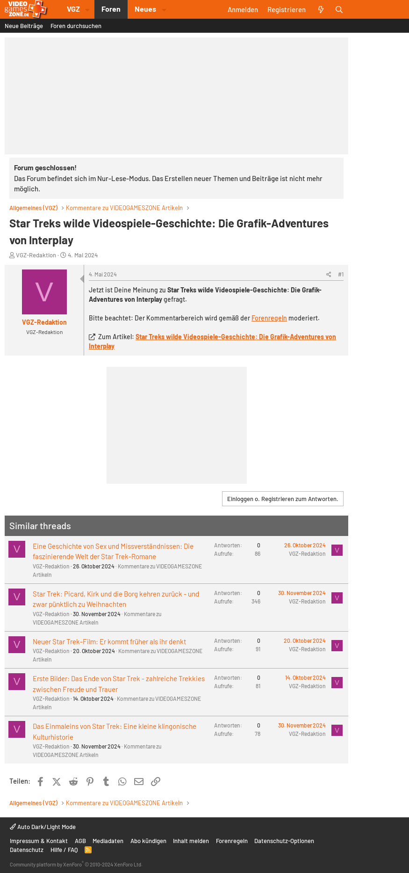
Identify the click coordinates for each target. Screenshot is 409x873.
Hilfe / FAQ (64, 849)
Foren (111, 8)
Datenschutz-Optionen (284, 840)
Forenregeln (269, 318)
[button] (87, 9)
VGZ (73, 8)
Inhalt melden (191, 840)
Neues (145, 8)
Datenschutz (26, 849)
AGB (80, 840)
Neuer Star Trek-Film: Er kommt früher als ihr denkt (109, 641)
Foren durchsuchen (75, 25)
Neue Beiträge (24, 25)
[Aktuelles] (320, 9)
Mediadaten (108, 840)
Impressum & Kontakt (39, 840)
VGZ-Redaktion (36, 255)
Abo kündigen (148, 840)
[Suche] (339, 9)
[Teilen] (329, 274)
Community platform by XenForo (76, 864)
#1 (341, 274)
